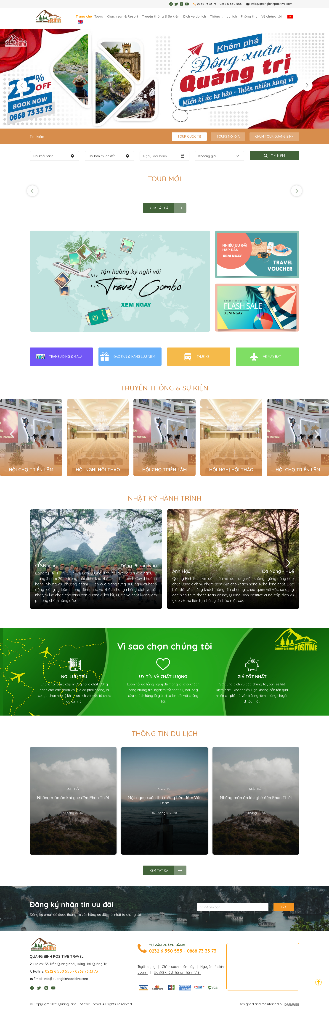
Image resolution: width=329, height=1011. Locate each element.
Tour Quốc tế (189, 136)
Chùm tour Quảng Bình (274, 136)
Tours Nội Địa (228, 136)
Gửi (284, 907)
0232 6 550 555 (231, 3)
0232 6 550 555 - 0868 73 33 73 (182, 951)
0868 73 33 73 (207, 3)
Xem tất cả (159, 208)
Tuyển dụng (147, 966)
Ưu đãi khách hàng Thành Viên (177, 972)
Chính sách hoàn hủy (178, 966)
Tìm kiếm (274, 155)
